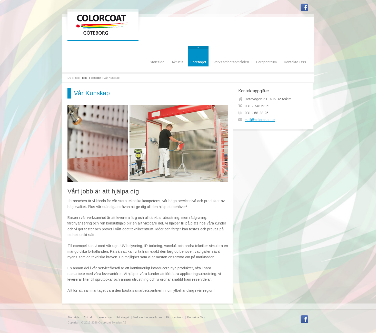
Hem (84, 77)
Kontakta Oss (295, 62)
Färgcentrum (266, 62)
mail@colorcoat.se (260, 120)
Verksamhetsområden (231, 62)
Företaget (198, 62)
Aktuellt (177, 62)
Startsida (157, 62)
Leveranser (104, 317)
